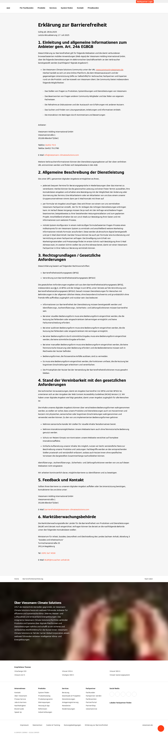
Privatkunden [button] (93, 8)
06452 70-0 (50, 145)
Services (53, 8)
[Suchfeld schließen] (152, 8)
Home (16, 579)
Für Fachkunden (26, 8)
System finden (67, 8)
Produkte (41, 8)
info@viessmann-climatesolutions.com (61, 155)
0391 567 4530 (48, 553)
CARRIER (36, 732)
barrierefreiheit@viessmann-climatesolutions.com (66, 509)
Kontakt (80, 8)
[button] (161, 728)
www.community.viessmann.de (109, 69)
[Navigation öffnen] (8, 8)
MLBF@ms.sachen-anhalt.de (56, 560)
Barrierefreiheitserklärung (33, 579)
